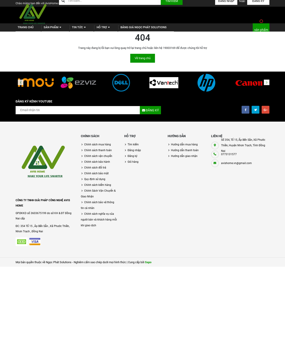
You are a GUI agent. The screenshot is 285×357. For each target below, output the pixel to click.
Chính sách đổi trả (95, 170)
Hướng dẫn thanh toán (185, 153)
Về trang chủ (143, 61)
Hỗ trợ (93, 29)
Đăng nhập (134, 153)
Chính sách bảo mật (96, 176)
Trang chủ (24, 29)
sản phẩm (261, 31)
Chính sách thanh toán (98, 153)
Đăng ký (132, 159)
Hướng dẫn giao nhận (184, 159)
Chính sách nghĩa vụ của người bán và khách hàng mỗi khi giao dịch (99, 223)
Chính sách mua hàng (97, 147)
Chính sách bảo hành (97, 165)
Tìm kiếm (133, 147)
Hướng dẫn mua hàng (184, 147)
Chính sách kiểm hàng (97, 188)
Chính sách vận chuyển (98, 159)
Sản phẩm (48, 29)
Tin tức (72, 29)
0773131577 (229, 157)
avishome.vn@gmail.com (236, 166)
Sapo (148, 265)
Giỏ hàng (133, 165)
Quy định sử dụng (94, 182)
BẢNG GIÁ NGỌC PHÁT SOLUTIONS (130, 29)
